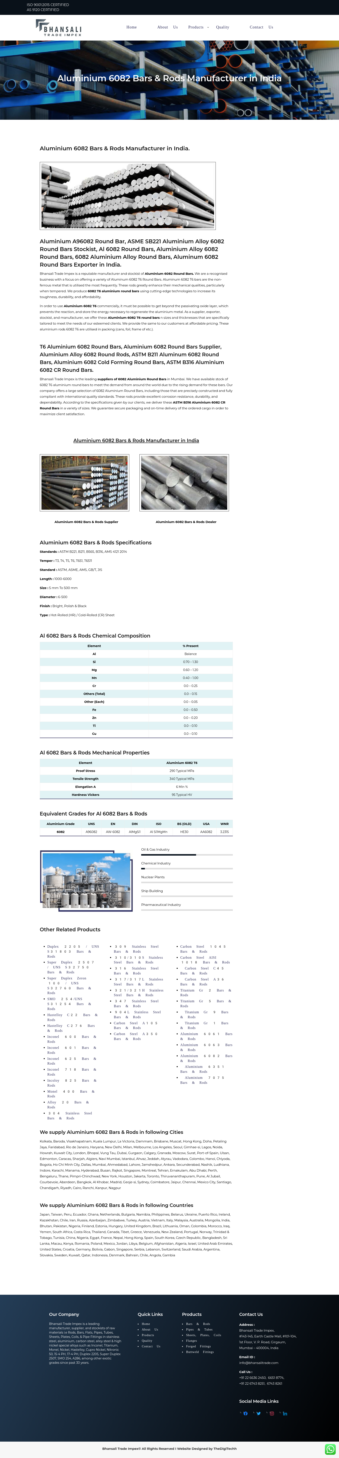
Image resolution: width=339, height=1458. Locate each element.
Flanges (191, 1340)
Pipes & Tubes (199, 1329)
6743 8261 (275, 1383)
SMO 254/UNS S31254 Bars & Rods (69, 1004)
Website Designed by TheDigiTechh (207, 1449)
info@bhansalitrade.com (258, 1363)
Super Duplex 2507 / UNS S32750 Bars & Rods (71, 967)
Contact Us (151, 1346)
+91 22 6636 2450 (252, 1378)
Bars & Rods (198, 1324)
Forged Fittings (198, 1346)
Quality (147, 1340)
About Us (150, 1329)
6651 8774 (275, 1378)
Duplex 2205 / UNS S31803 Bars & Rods (73, 951)
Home (146, 1324)
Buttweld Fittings (200, 1352)
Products (148, 1335)
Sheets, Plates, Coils (203, 1335)
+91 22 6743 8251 (252, 1383)
